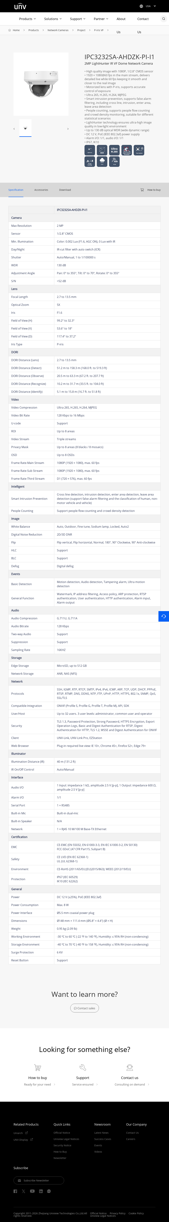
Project (81, 30)
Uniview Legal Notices (66, 1139)
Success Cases (102, 1139)
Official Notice (62, 1133)
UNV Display (21, 1139)
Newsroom (102, 1124)
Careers (130, 1139)
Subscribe (21, 1167)
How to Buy (60, 1152)
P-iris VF (98, 30)
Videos (98, 1152)
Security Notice (62, 1145)
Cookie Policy (136, 1213)
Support (76, 19)
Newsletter (60, 1158)
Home (16, 30)
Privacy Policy (117, 1213)
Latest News (101, 1133)
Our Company (136, 1124)
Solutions (51, 19)
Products (25, 19)
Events (98, 1145)
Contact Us (143, 21)
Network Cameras (58, 30)
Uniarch (19, 1133)
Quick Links (62, 1124)
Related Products (26, 1124)
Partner (99, 19)
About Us (121, 21)
